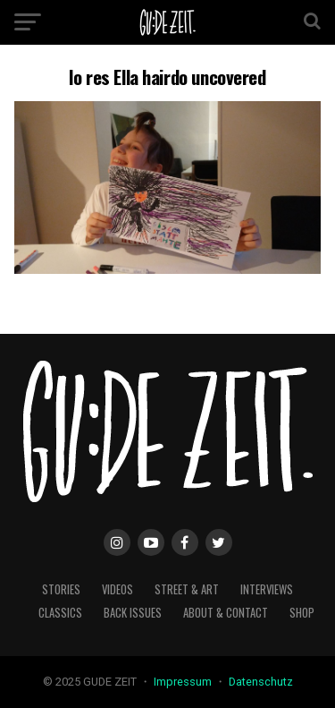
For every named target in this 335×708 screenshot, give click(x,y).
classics (60, 612)
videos (117, 589)
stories (61, 589)
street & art (187, 589)
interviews (266, 589)
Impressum (184, 681)
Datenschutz (261, 681)
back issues (133, 612)
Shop (301, 612)
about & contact (225, 612)
